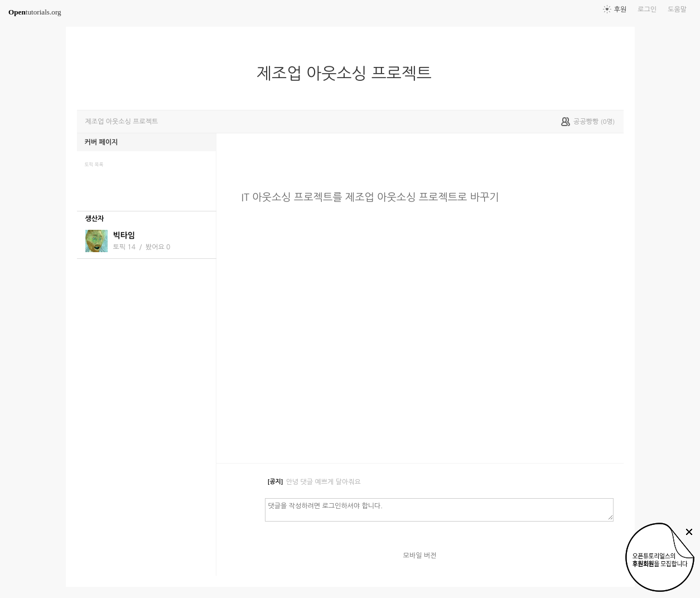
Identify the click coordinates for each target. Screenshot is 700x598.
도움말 (677, 9)
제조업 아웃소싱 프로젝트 (349, 73)
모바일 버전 (420, 555)
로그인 (647, 9)
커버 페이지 (101, 142)
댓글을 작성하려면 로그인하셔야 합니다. (439, 509)
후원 (620, 9)
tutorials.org (34, 12)
